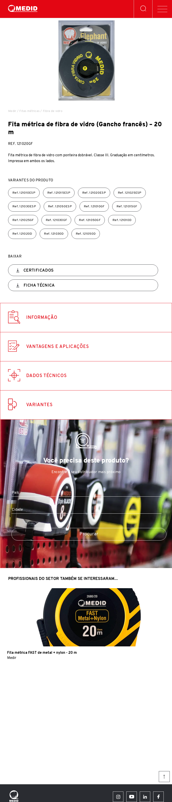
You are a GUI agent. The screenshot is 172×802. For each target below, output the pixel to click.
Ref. (23, 193)
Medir (12, 111)
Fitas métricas (29, 111)
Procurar (89, 534)
